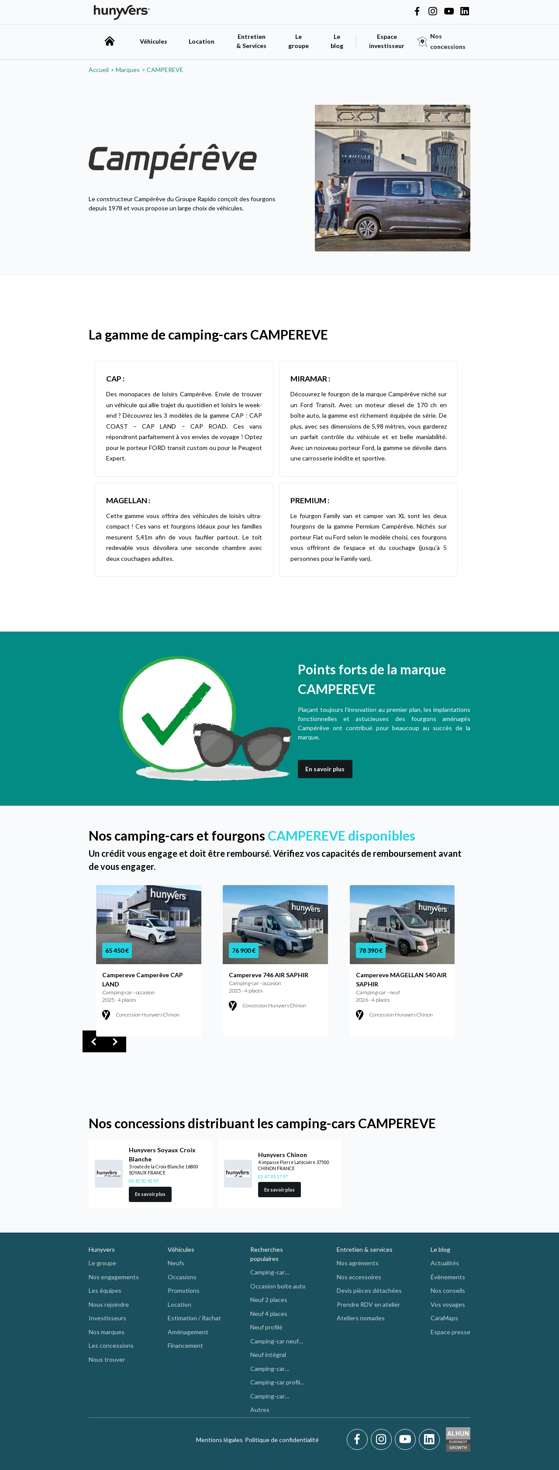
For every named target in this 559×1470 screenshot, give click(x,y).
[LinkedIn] (429, 1439)
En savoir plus (325, 769)
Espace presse (450, 1332)
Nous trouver (107, 1359)
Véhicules (153, 41)
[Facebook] (359, 1439)
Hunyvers (102, 1249)
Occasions (182, 1277)
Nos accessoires (359, 1277)
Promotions (184, 1290)
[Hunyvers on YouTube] (449, 12)
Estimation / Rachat (194, 1318)
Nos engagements (114, 1277)
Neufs (176, 1263)
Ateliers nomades (361, 1318)
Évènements (448, 1277)
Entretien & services (365, 1249)
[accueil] (109, 41)
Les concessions (111, 1345)
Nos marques (106, 1332)
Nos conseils (448, 1290)
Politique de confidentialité (282, 1439)
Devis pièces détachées (369, 1290)
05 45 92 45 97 (144, 1181)
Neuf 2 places (268, 1299)
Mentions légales (219, 1439)
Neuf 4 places (268, 1313)
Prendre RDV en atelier (368, 1304)
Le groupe (298, 41)
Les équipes (105, 1290)
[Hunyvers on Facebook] (417, 12)
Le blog (440, 1249)
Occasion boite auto (278, 1286)
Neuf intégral (268, 1354)
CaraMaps (444, 1318)
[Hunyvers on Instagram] (432, 12)
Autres (259, 1409)
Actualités (445, 1263)
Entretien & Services (251, 41)
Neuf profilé (266, 1327)
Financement (185, 1345)
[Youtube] (407, 1439)
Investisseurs (107, 1318)
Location (201, 41)
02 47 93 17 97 (273, 1176)
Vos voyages (448, 1304)
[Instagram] (383, 1439)
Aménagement (188, 1332)
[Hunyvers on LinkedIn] (464, 12)
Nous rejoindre (109, 1304)
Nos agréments (358, 1263)
